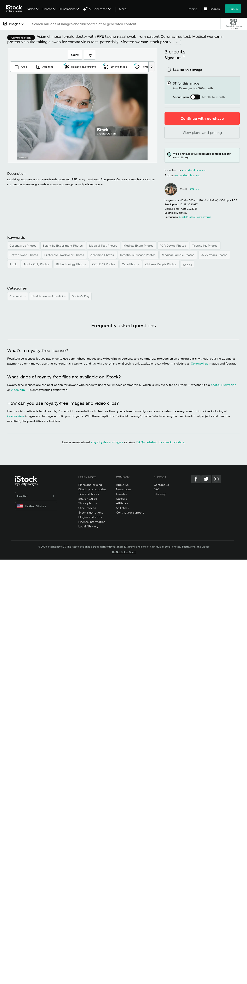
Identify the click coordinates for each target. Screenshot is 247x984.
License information (91, 522)
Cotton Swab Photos (24, 255)
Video (31, 9)
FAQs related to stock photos (160, 442)
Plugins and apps (90, 517)
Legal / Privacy (88, 526)
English (36, 496)
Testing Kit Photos (205, 245)
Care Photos (131, 264)
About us (122, 484)
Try (89, 55)
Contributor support (130, 512)
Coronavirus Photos (23, 245)
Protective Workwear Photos (64, 255)
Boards (215, 9)
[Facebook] (196, 479)
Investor (121, 494)
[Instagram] (216, 479)
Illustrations (67, 9)
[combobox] (14, 24)
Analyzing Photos (102, 255)
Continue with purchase (202, 118)
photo (215, 385)
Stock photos (87, 503)
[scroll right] (151, 67)
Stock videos (87, 508)
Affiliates (122, 503)
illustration (228, 385)
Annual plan (181, 97)
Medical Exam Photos (139, 245)
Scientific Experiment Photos (63, 245)
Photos (47, 9)
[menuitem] (32, 12)
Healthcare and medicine (48, 296)
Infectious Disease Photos (138, 255)
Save (75, 54)
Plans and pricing (90, 484)
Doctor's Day (80, 296)
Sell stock (122, 508)
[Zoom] (82, 117)
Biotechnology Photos (71, 264)
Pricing (192, 9)
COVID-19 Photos (104, 264)
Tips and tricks (88, 494)
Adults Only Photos (36, 264)
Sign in (233, 9)
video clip (18, 389)
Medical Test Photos (103, 245)
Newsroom (123, 489)
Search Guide (87, 498)
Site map (160, 494)
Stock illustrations (90, 512)
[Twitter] (206, 479)
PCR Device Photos (173, 245)
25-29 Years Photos (214, 255)
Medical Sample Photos (178, 255)
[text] (124, 23)
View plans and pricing (202, 132)
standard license (193, 170)
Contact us (161, 484)
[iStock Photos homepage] (15, 8)
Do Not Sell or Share (124, 551)
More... (124, 9)
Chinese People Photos (161, 264)
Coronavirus (18, 296)
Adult (14, 264)
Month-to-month (213, 97)
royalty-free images (107, 442)
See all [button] (187, 265)
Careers (121, 498)
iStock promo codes (92, 489)
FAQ (157, 489)
